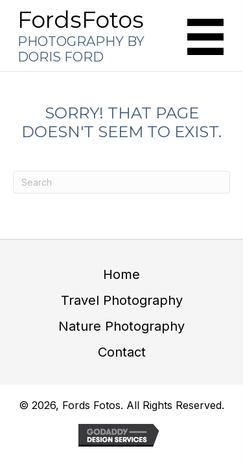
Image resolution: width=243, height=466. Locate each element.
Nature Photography (121, 326)
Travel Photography (122, 300)
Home (121, 274)
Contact (122, 352)
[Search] (121, 182)
